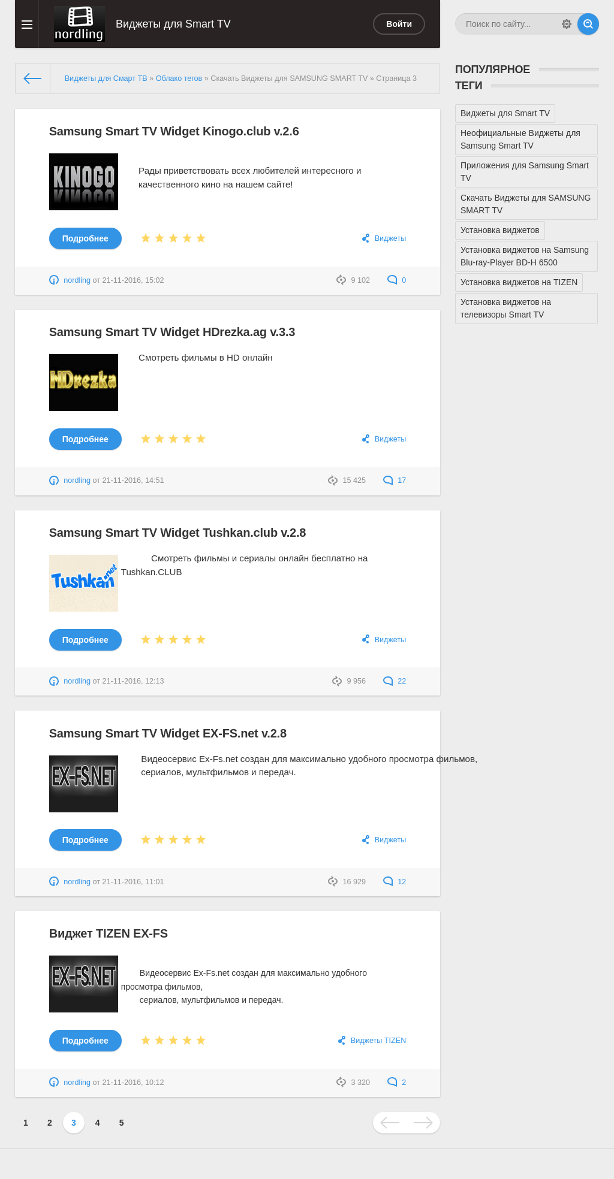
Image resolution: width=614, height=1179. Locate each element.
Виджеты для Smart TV (505, 113)
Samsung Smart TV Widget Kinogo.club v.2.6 (174, 131)
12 (395, 882)
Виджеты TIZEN (379, 1040)
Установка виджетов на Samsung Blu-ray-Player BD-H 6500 (524, 256)
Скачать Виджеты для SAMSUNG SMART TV (525, 204)
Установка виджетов (500, 230)
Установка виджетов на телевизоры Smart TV (505, 308)
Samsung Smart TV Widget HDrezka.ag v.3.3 (172, 331)
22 (395, 681)
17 (395, 480)
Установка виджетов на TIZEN (518, 282)
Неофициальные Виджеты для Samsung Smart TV (520, 139)
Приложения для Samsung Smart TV (524, 172)
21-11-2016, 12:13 (133, 681)
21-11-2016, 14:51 (133, 480)
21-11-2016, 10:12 (133, 1082)
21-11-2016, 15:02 (133, 280)
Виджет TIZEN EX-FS (108, 933)
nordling (77, 280)
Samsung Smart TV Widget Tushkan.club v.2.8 (177, 532)
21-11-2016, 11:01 (133, 882)
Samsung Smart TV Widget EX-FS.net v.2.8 (168, 733)
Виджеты (391, 238)
